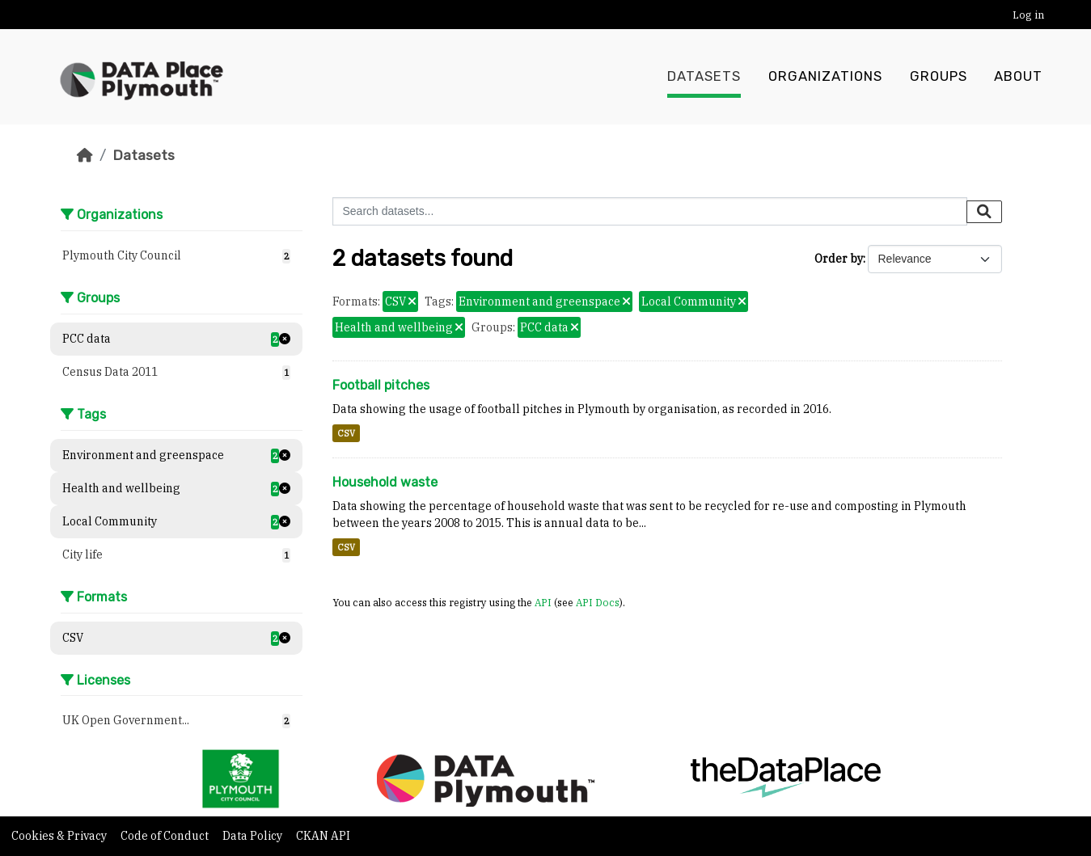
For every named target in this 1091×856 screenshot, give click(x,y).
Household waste (385, 482)
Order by (838, 258)
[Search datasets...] (649, 211)
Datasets (704, 77)
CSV (346, 433)
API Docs (598, 602)
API (543, 602)
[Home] (85, 155)
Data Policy (253, 836)
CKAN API (323, 836)
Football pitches (380, 385)
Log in (1028, 15)
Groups (938, 77)
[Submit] (984, 211)
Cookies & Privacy (60, 836)
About (1018, 77)
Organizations (825, 77)
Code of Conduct (166, 836)
